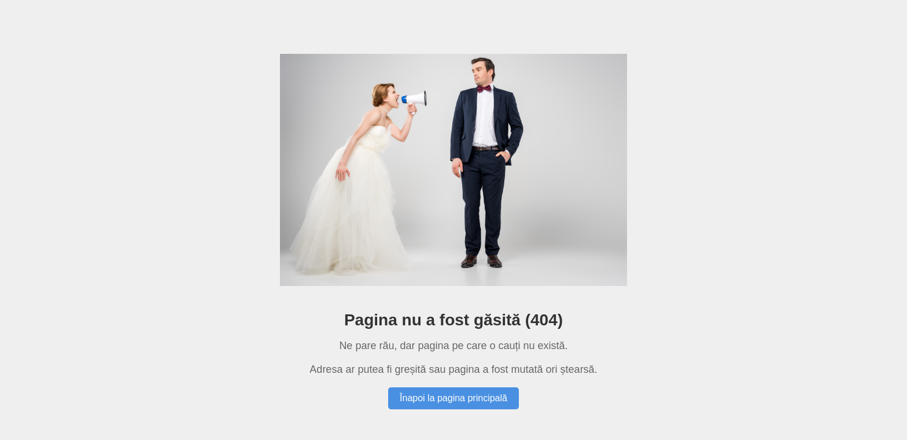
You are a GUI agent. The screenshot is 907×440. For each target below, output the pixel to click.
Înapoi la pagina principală (453, 398)
